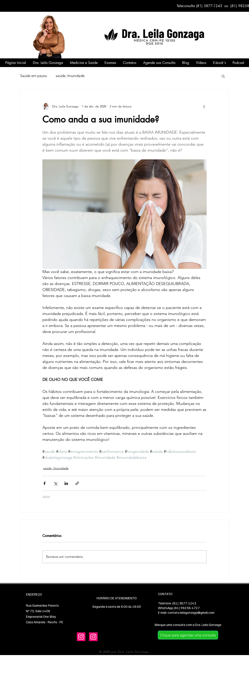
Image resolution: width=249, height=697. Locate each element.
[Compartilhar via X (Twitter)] (55, 483)
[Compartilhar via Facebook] (44, 483)
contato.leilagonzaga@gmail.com (191, 612)
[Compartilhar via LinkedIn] (66, 483)
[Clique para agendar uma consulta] (188, 635)
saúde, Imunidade (70, 75)
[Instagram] (81, 636)
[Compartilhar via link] (77, 483)
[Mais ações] (204, 106)
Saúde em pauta (33, 75)
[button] (223, 76)
